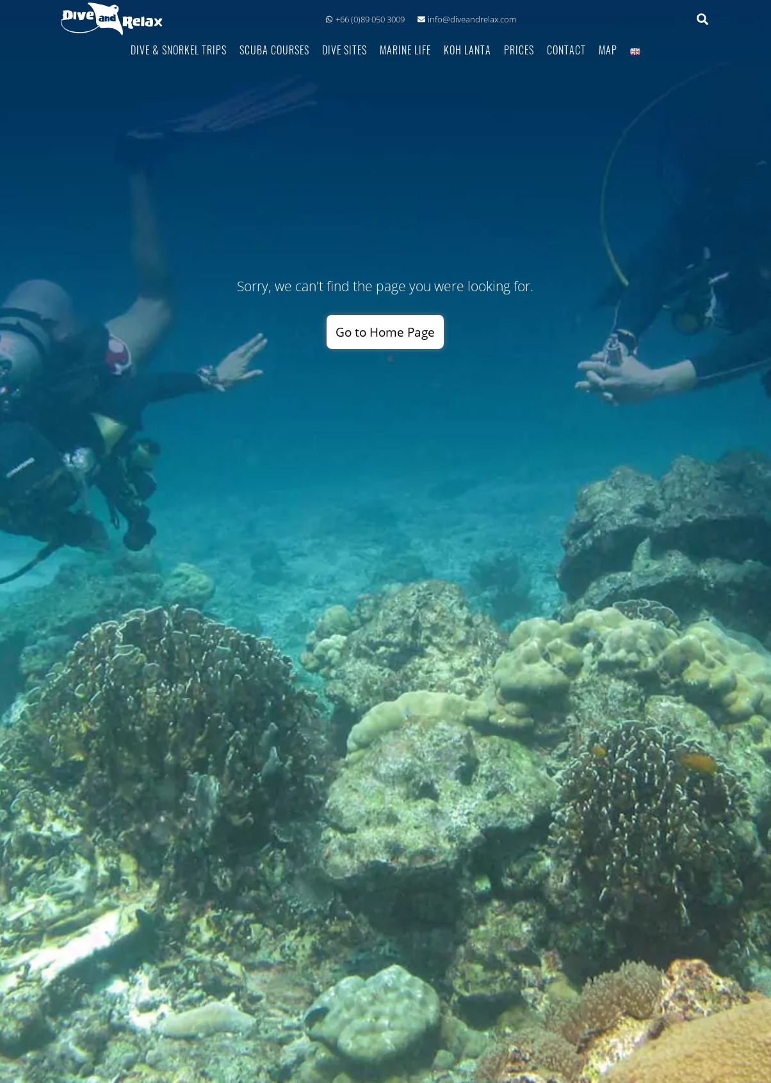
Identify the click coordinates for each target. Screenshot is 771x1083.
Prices (519, 49)
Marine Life (405, 49)
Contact (566, 49)
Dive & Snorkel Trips (179, 49)
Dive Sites (344, 49)
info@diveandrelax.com (467, 19)
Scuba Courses (274, 49)
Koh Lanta (467, 49)
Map (608, 49)
